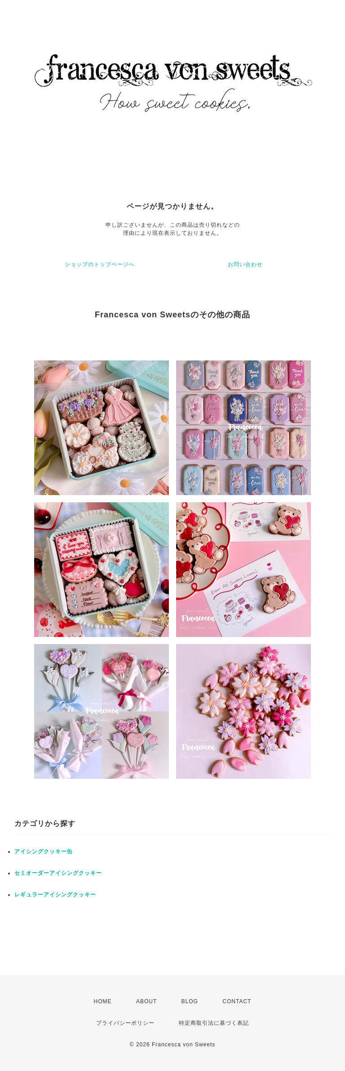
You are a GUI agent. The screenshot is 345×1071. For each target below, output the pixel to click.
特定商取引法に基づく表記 (214, 1023)
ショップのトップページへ (100, 264)
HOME (103, 1001)
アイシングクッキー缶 (43, 851)
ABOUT (146, 1001)
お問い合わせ (245, 264)
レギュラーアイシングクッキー (55, 894)
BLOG (189, 1001)
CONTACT (236, 1001)
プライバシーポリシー (125, 1023)
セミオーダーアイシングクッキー (58, 873)
